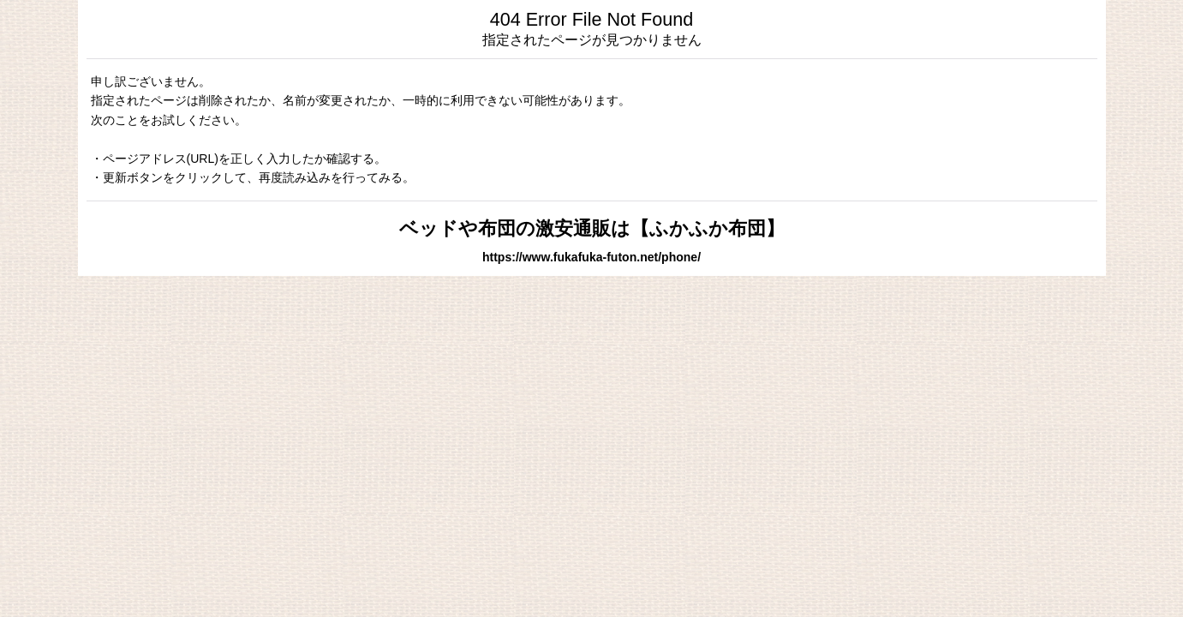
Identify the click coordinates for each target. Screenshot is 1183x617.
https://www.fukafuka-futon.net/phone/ (591, 257)
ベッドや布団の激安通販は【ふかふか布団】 (592, 228)
